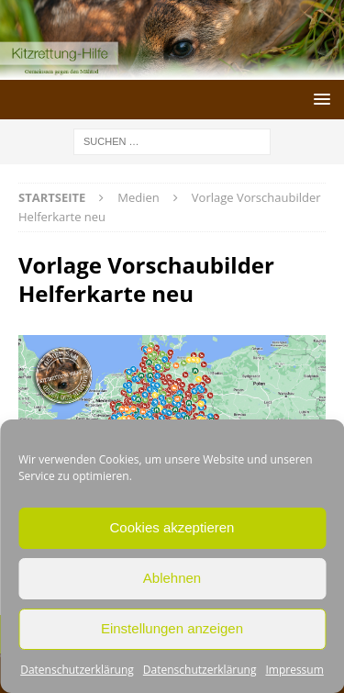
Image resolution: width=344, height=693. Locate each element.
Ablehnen (172, 578)
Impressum (294, 669)
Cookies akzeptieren (172, 527)
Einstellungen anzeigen (172, 628)
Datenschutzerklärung (77, 669)
